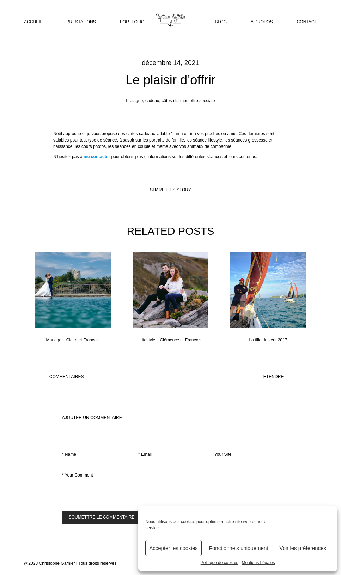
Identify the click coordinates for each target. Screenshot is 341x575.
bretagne (134, 100)
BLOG (221, 22)
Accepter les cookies (173, 548)
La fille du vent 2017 (268, 297)
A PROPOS (262, 22)
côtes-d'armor (174, 100)
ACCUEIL (33, 22)
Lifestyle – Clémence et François (170, 297)
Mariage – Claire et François (73, 297)
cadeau (152, 100)
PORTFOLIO (132, 22)
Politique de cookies (219, 562)
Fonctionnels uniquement (238, 548)
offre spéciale (202, 100)
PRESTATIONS (81, 22)
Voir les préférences (302, 548)
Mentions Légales (258, 562)
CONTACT (307, 22)
